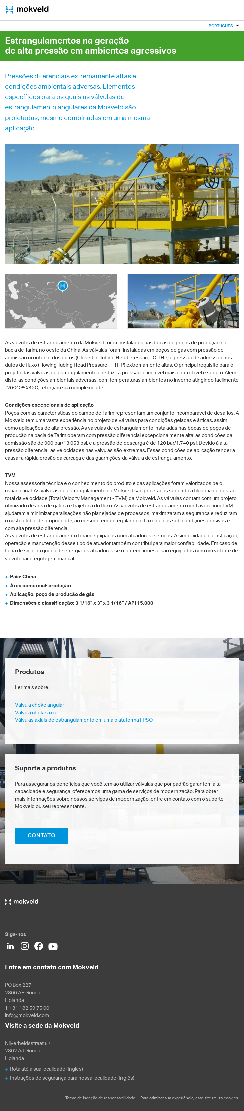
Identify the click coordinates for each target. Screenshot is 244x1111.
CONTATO (42, 835)
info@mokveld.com (27, 1015)
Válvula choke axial (36, 712)
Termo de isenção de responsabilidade (100, 1097)
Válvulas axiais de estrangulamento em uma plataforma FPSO (84, 720)
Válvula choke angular (39, 705)
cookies (231, 1097)
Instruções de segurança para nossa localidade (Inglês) (72, 1078)
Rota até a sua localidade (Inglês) (46, 1069)
